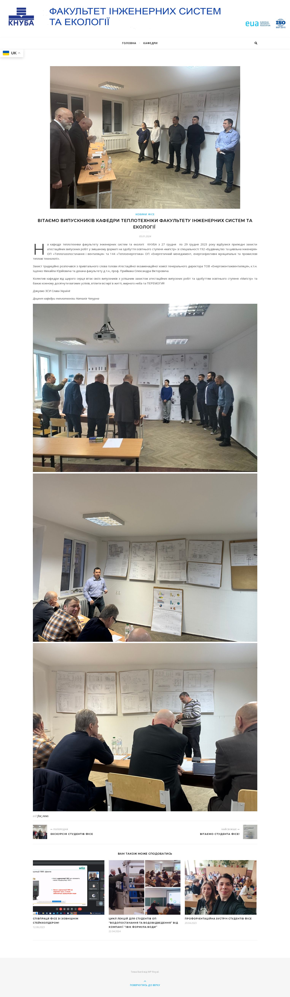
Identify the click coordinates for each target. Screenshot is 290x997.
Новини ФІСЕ (145, 214)
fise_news (42, 816)
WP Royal (153, 971)
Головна (129, 43)
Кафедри (150, 43)
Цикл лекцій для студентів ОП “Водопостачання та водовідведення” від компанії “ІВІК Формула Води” (143, 922)
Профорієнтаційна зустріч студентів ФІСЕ (218, 918)
